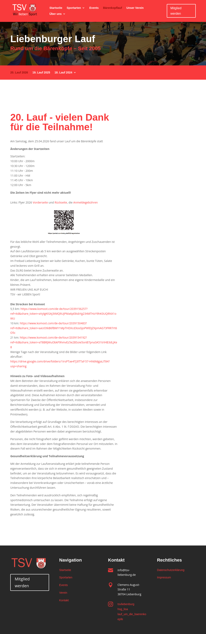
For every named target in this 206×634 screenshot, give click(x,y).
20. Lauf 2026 (19, 72)
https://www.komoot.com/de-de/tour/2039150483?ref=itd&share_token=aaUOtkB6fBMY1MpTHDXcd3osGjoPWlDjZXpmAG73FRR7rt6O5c (63, 328)
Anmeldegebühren (85, 202)
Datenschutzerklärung (170, 570)
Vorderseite (40, 202)
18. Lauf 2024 (63, 72)
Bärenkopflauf (112, 7)
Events (94, 7)
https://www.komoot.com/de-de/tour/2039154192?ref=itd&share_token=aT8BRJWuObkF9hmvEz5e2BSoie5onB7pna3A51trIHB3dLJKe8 (63, 342)
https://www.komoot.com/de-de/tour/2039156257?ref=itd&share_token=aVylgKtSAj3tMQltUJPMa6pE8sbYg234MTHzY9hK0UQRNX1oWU (63, 313)
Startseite (55, 7)
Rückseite (61, 202)
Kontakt (64, 600)
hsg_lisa (122, 609)
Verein (63, 592)
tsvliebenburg (125, 604)
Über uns (55, 13)
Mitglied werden (175, 10)
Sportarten (74, 7)
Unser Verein (135, 7)
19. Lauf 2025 (41, 72)
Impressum (164, 577)
